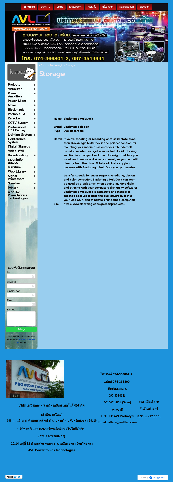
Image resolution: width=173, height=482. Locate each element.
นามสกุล (11, 282)
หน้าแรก (43, 65)
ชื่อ (8, 272)
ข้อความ (11, 309)
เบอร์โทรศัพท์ (13, 291)
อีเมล (9, 300)
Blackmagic (56, 65)
